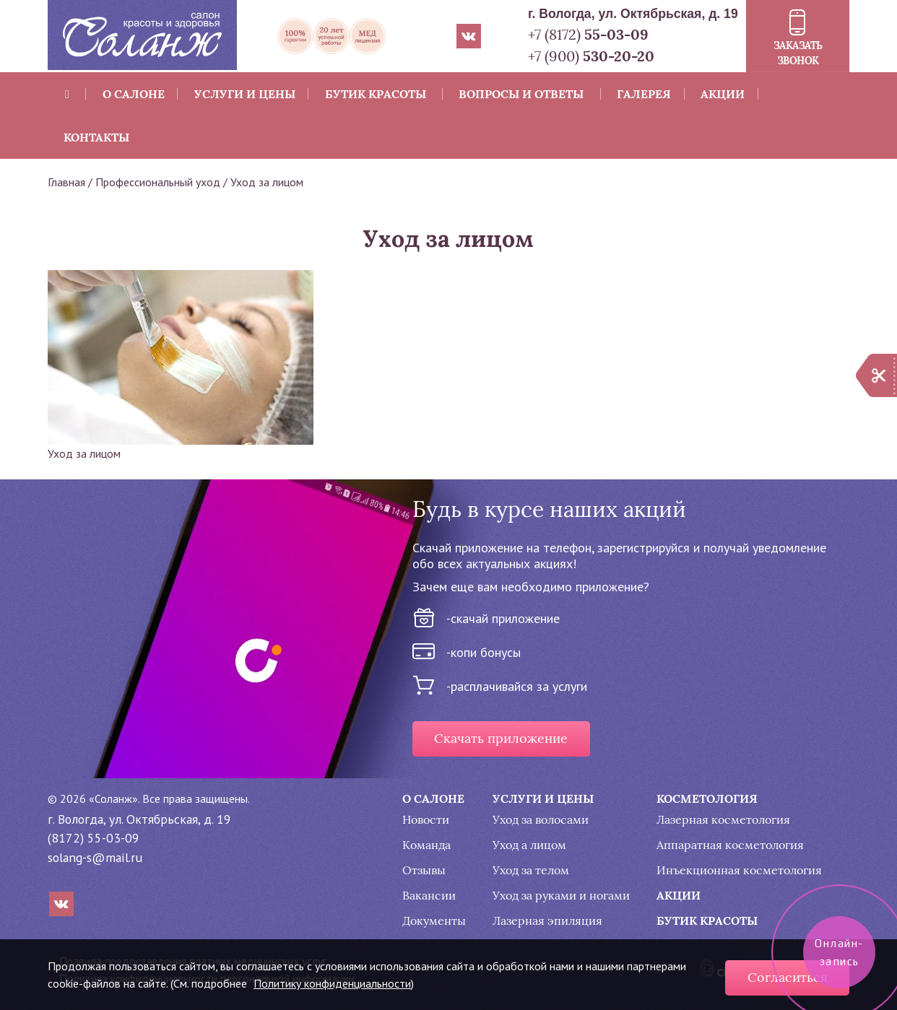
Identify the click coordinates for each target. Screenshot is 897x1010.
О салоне (134, 94)
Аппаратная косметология (730, 845)
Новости (425, 820)
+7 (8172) (588, 34)
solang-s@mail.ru (95, 857)
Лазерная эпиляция (547, 921)
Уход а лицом (529, 845)
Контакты (96, 137)
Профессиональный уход (157, 182)
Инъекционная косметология (739, 870)
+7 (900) (591, 56)
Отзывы (424, 870)
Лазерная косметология (723, 820)
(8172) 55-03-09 (93, 838)
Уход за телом (531, 870)
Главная (66, 182)
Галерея (644, 94)
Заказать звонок (798, 53)
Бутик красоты (375, 94)
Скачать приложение (501, 738)
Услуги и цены (244, 94)
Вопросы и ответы (521, 94)
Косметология (707, 798)
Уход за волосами (541, 820)
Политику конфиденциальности (332, 983)
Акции (723, 94)
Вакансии (429, 895)
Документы (434, 921)
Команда (426, 845)
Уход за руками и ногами (561, 895)
